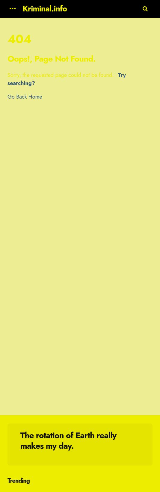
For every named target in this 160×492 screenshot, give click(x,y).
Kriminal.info (44, 8)
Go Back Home (24, 97)
